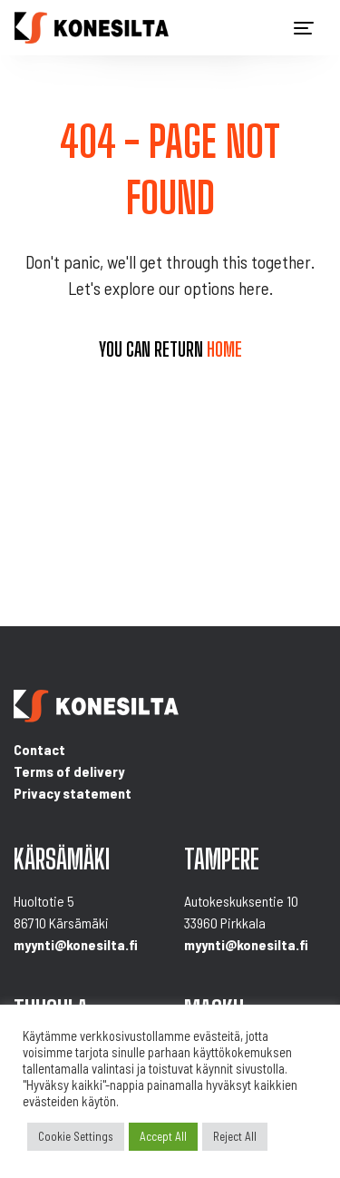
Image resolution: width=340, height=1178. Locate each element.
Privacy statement (72, 792)
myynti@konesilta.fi (76, 944)
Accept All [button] (163, 1136)
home (224, 349)
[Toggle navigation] (303, 28)
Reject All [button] (235, 1136)
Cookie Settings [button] (75, 1136)
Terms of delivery (69, 771)
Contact (39, 749)
